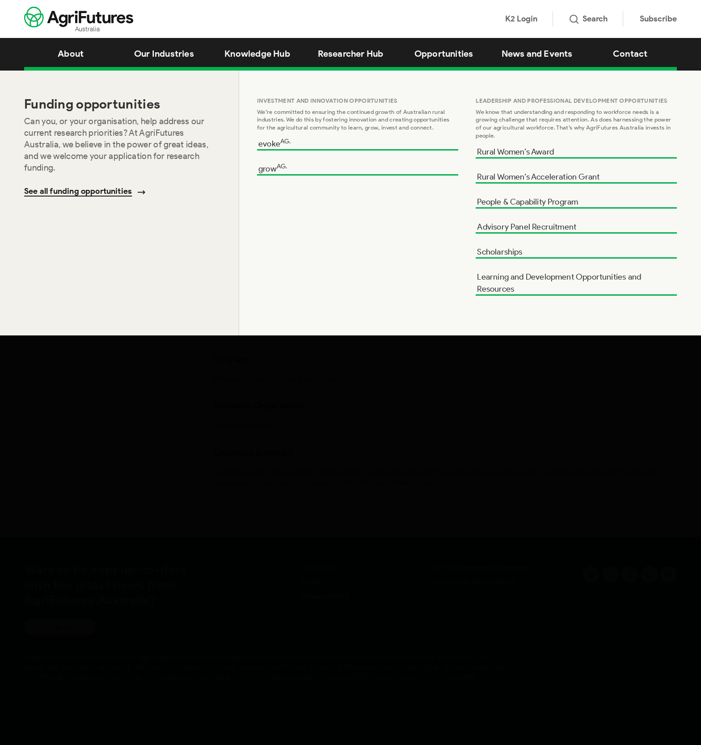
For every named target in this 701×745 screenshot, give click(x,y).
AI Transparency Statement (481, 567)
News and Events (537, 53)
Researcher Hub (351, 53)
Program (39, 89)
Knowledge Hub (257, 53)
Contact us (320, 567)
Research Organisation (65, 117)
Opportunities (443, 53)
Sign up (60, 627)
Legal (311, 582)
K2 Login (521, 19)
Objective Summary (59, 146)
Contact (630, 53)
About (71, 53)
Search (589, 19)
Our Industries (164, 53)
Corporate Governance (474, 582)
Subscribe (658, 19)
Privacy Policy (325, 596)
